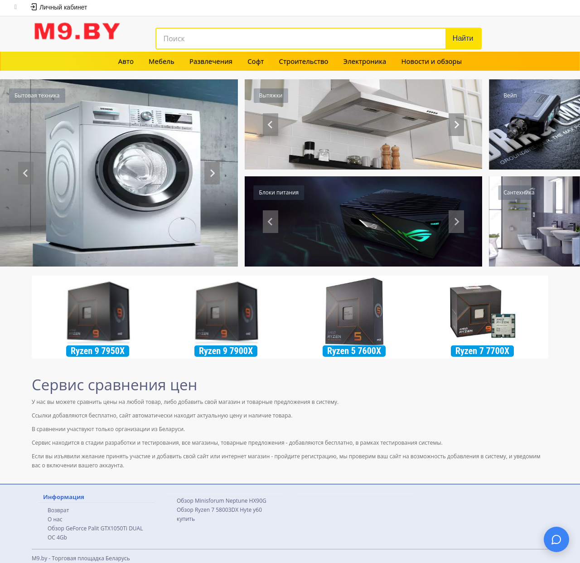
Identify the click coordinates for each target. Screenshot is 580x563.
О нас (55, 519)
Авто (126, 61)
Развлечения (210, 61)
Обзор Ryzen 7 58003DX (207, 510)
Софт (255, 61)
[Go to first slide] (456, 124)
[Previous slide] (26, 173)
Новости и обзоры (431, 61)
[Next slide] (212, 173)
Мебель (161, 61)
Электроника (365, 61)
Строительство (304, 61)
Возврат (58, 510)
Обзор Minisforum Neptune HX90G (221, 501)
